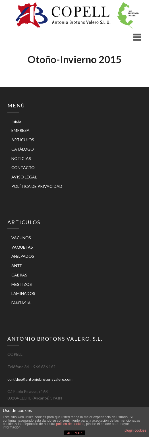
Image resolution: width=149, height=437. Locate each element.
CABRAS (19, 274)
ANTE (16, 265)
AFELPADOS (22, 256)
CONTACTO (23, 167)
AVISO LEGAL (24, 176)
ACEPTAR (74, 433)
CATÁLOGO (22, 149)
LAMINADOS (23, 293)
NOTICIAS (21, 158)
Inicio (16, 121)
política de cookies (70, 424)
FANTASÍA (21, 302)
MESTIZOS (21, 284)
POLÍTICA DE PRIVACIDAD (36, 186)
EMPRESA (20, 130)
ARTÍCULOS (22, 139)
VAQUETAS (22, 247)
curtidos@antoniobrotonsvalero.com (40, 379)
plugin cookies (135, 430)
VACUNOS (21, 237)
